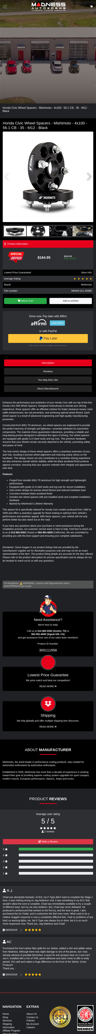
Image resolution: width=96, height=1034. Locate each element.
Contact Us (32, 1017)
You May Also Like (48, 380)
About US (31, 1014)
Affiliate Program (11, 1030)
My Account (32, 1024)
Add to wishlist (70, 300)
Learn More (57, 323)
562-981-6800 (45, 532)
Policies (30, 1020)
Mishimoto (86, 284)
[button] (89, 176)
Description (48, 362)
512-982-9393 (18, 532)
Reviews (48, 371)
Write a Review (48, 841)
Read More (48, 686)
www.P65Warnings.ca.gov (18, 586)
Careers (30, 1027)
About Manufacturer (48, 388)
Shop (5, 1017)
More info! (86, 272)
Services (7, 1020)
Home (6, 1014)
